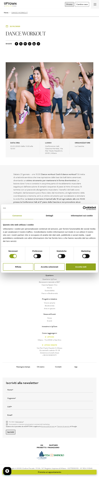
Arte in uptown (49, 308)
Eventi (49, 321)
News (6, 13)
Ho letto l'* (16, 422)
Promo (69, 4)
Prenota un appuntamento (49, 472)
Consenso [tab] (17, 215)
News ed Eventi (49, 314)
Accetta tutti (80, 267)
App (75, 367)
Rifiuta (18, 267)
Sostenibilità (49, 291)
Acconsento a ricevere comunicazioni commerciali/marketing (29, 424)
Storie (49, 288)
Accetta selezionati (49, 267)
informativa (19, 422)
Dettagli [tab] (49, 215)
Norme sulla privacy (48, 426)
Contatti (58, 367)
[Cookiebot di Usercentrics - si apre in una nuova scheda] (84, 208)
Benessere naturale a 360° (49, 282)
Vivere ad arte (49, 303)
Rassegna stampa (23, 367)
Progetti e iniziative (49, 299)
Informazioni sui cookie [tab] (82, 215)
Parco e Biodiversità (50, 293)
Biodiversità (49, 306)
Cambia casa (82, 4)
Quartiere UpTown (49, 279)
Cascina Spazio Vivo (49, 285)
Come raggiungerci (49, 333)
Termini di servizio (63, 426)
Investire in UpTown (49, 326)
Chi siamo (40, 367)
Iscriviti (10, 432)
